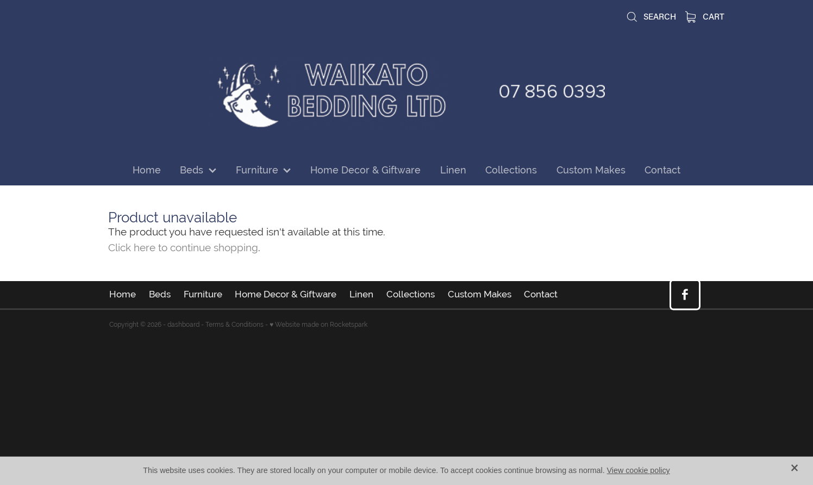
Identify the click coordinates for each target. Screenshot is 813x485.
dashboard (183, 324)
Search (651, 16)
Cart (705, 16)
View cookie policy (638, 470)
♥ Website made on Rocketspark (318, 324)
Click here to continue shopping (183, 247)
